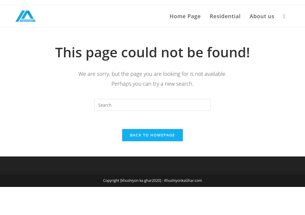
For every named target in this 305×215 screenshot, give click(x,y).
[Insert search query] (152, 105)
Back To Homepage (152, 135)
